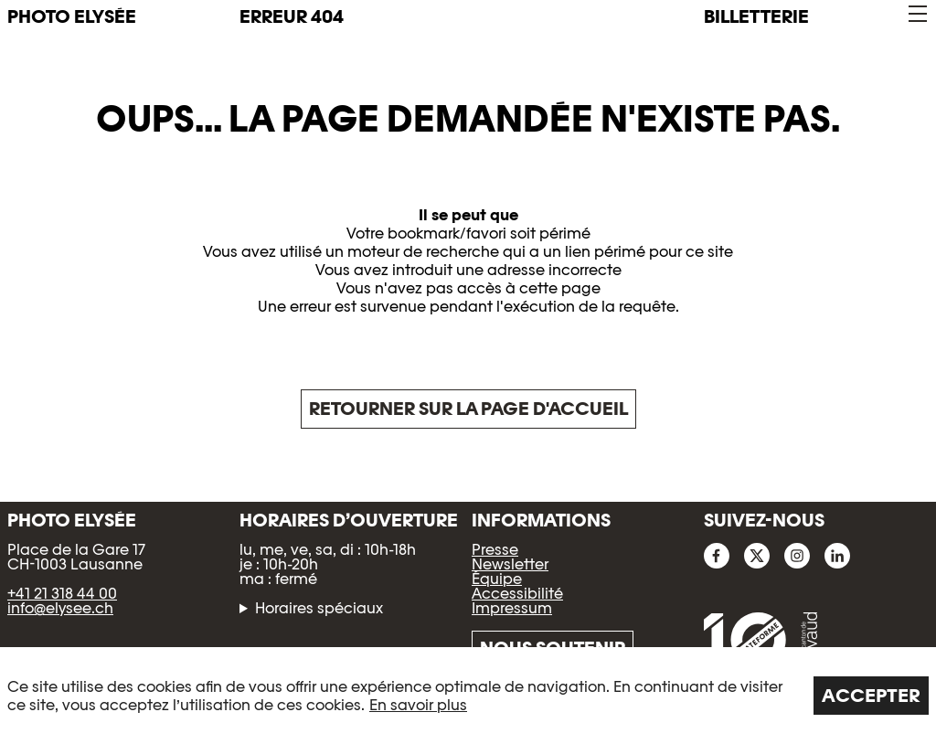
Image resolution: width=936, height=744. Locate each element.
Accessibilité (517, 593)
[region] (468, 695)
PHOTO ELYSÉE (71, 16)
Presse (495, 549)
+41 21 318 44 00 (62, 593)
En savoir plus (418, 705)
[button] (916, 14)
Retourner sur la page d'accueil (468, 409)
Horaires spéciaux (319, 608)
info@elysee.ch (60, 608)
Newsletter (510, 564)
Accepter (871, 696)
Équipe (497, 579)
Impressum (512, 608)
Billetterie (756, 16)
